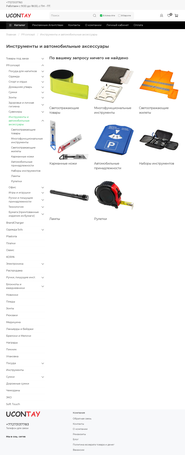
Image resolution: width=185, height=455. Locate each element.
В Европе (124, 15)
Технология (16, 206)
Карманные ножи (22, 156)
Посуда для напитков (23, 71)
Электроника (14, 263)
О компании (93, 25)
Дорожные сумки (17, 383)
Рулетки (16, 181)
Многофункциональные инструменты (27, 140)
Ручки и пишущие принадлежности (21, 199)
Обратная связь (82, 418)
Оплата (138, 25)
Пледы (10, 301)
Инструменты (15, 370)
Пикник (11, 349)
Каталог (17, 25)
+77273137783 (14, 2)
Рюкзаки (12, 315)
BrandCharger (15, 222)
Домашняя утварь (20, 87)
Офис (12, 187)
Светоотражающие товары (23, 131)
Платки (11, 243)
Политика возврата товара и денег (93, 444)
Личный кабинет (117, 25)
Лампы (15, 176)
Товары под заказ (17, 58)
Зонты (13, 97)
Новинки (12, 294)
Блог (76, 439)
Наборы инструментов (25, 170)
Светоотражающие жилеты (23, 149)
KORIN (10, 256)
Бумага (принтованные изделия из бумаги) (24, 214)
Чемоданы (13, 390)
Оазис (10, 250)
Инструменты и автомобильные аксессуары (19, 121)
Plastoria (11, 236)
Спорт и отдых (18, 81)
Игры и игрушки (20, 192)
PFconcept (28, 34)
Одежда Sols (14, 229)
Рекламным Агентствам (47, 25)
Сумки (13, 92)
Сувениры (15, 111)
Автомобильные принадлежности (22, 163)
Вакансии (78, 450)
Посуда (11, 363)
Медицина (13, 322)
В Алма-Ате (107, 15)
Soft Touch (13, 404)
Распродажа (14, 270)
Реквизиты (79, 434)
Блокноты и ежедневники (15, 286)
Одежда (14, 76)
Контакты (74, 25)
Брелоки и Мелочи (18, 335)
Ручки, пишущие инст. (20, 277)
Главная (11, 34)
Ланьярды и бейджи (19, 329)
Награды (12, 342)
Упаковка (12, 356)
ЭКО (9, 397)
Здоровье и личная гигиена (21, 104)
